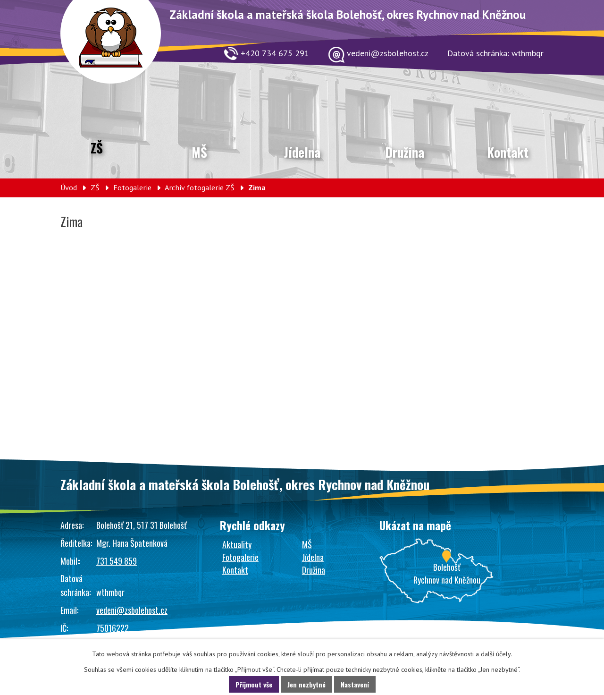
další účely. (496, 654)
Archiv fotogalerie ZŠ (200, 187)
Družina (404, 152)
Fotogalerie (132, 187)
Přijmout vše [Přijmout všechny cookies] (253, 684)
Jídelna (302, 152)
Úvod (68, 187)
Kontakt (507, 152)
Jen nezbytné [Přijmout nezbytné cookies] (306, 684)
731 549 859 (116, 561)
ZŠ (97, 147)
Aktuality (237, 544)
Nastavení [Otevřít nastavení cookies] (355, 684)
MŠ (199, 152)
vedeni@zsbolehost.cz (132, 610)
